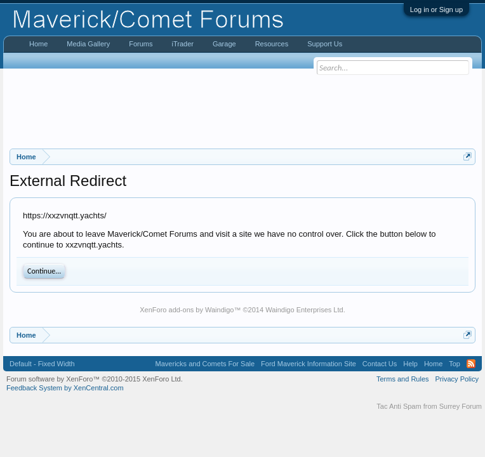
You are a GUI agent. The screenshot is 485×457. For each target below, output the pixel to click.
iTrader (182, 44)
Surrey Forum (460, 406)
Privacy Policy (457, 379)
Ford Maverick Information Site (308, 364)
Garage (224, 44)
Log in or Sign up (436, 9)
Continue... (44, 271)
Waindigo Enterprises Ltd (304, 310)
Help (410, 364)
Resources (272, 44)
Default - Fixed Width (42, 364)
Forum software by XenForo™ (94, 379)
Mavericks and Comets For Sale (205, 364)
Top (454, 364)
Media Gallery (88, 44)
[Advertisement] (242, 108)
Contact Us (379, 364)
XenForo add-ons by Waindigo (187, 310)
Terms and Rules (402, 379)
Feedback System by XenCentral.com (65, 388)
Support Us (324, 44)
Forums (140, 44)
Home (38, 44)
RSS (471, 363)
